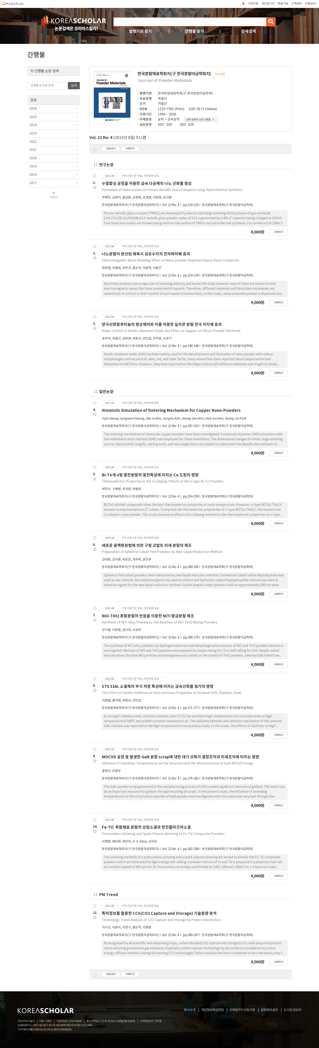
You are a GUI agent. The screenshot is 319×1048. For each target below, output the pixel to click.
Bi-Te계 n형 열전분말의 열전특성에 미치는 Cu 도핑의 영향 (150, 475)
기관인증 (253, 3)
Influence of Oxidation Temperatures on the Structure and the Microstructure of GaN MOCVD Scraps (177, 763)
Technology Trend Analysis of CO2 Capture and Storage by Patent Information (161, 920)
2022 (33, 142)
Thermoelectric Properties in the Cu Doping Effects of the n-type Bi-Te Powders (162, 481)
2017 (33, 183)
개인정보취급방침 (212, 1010)
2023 (33, 133)
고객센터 (296, 3)
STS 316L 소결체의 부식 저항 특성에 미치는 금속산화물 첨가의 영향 (157, 686)
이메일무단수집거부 (242, 1010)
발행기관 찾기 (140, 31)
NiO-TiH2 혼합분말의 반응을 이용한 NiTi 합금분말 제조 (148, 616)
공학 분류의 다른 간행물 (200, 119)
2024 (33, 125)
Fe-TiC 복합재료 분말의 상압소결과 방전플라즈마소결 (146, 827)
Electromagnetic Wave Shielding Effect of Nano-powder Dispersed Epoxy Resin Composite (170, 260)
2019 (33, 166)
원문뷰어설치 (269, 1010)
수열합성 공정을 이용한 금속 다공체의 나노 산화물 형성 (147, 183)
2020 (33, 158)
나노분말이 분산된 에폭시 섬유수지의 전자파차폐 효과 (146, 254)
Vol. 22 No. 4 (171, 205)
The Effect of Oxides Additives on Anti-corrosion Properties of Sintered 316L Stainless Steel (171, 693)
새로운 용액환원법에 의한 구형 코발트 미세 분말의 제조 (147, 545)
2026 (33, 109)
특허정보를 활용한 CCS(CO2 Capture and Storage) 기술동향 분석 (159, 913)
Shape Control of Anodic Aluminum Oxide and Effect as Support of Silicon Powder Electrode (171, 331)
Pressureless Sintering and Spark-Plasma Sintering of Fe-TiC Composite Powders (163, 834)
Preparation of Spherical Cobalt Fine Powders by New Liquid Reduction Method (162, 552)
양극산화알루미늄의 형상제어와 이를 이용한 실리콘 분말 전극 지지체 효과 (162, 324)
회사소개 (189, 1010)
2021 (33, 150)
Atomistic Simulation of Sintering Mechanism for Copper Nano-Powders (171, 410)
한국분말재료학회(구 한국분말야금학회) (185, 93)
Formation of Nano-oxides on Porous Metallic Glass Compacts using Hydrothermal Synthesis (172, 190)
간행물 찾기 (194, 31)
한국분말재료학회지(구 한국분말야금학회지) (130, 205)
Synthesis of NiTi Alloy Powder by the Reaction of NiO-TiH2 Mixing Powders (159, 622)
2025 (33, 117)
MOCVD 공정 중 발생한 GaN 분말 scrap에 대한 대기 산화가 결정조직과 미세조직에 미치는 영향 (180, 757)
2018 (33, 175)
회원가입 (283, 3)
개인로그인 (268, 3)
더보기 (53, 195)
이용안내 (310, 3)
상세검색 (248, 31)
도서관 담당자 (292, 1010)
